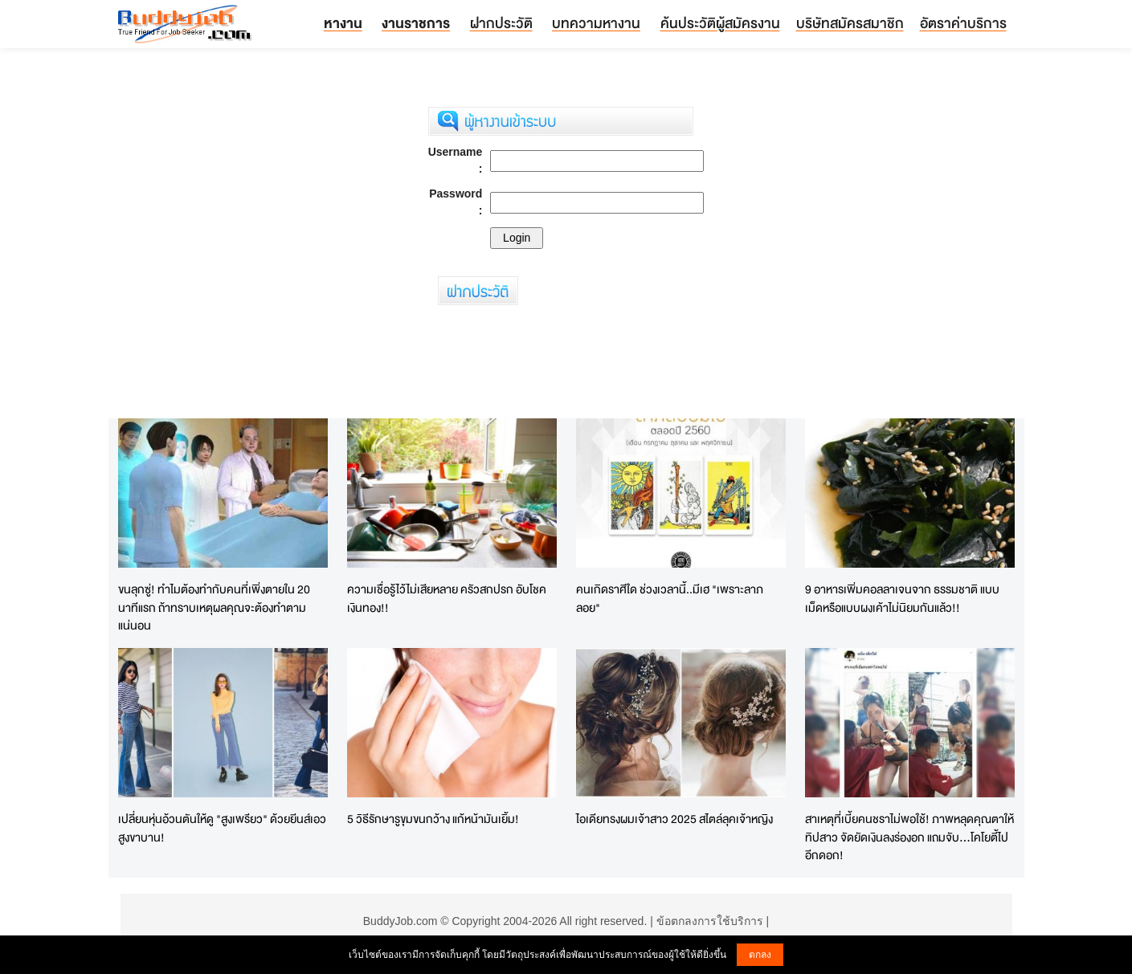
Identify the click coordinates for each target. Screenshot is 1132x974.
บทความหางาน (596, 23)
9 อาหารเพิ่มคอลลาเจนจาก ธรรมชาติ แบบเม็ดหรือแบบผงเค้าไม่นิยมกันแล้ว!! (902, 598)
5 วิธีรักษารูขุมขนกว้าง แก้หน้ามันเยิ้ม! (433, 818)
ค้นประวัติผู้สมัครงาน (720, 23)
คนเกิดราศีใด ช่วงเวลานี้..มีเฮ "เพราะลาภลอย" (669, 598)
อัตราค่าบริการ (963, 23)
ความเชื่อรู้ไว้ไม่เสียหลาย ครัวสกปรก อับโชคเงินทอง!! (446, 598)
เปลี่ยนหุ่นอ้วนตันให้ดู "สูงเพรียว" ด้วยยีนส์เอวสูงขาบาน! (222, 827)
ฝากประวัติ (501, 23)
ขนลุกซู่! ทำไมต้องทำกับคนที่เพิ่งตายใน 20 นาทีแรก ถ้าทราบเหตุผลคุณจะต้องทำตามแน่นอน (214, 607)
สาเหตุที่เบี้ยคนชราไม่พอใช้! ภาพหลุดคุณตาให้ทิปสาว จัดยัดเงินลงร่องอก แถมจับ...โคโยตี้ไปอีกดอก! (909, 836)
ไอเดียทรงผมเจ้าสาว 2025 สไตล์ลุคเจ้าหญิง (674, 818)
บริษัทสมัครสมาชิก (850, 23)
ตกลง (760, 954)
